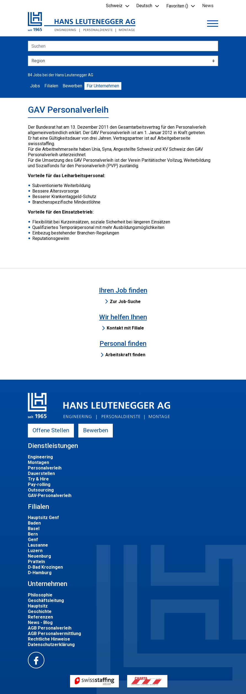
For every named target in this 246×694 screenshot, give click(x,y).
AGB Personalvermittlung (54, 633)
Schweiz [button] (114, 5)
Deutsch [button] (144, 5)
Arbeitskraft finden (125, 354)
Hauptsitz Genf (43, 517)
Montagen (38, 462)
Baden (34, 523)
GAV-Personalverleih (49, 495)
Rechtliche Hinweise (49, 639)
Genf (33, 539)
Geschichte (40, 611)
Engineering (40, 457)
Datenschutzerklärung (51, 644)
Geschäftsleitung (46, 600)
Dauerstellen (41, 473)
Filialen (51, 85)
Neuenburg (39, 556)
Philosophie (40, 595)
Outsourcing (41, 490)
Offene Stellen (51, 430)
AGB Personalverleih (49, 628)
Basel (33, 528)
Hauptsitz (38, 606)
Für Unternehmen (103, 85)
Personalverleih (45, 468)
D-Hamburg (40, 572)
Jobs (35, 85)
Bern (33, 534)
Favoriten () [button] (177, 6)
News (207, 5)
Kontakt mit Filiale (125, 328)
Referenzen (40, 617)
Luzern (35, 550)
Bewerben (72, 85)
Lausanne (38, 545)
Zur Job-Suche (125, 301)
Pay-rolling (39, 484)
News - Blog (40, 622)
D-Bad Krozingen (45, 567)
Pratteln (36, 561)
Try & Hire (38, 479)
